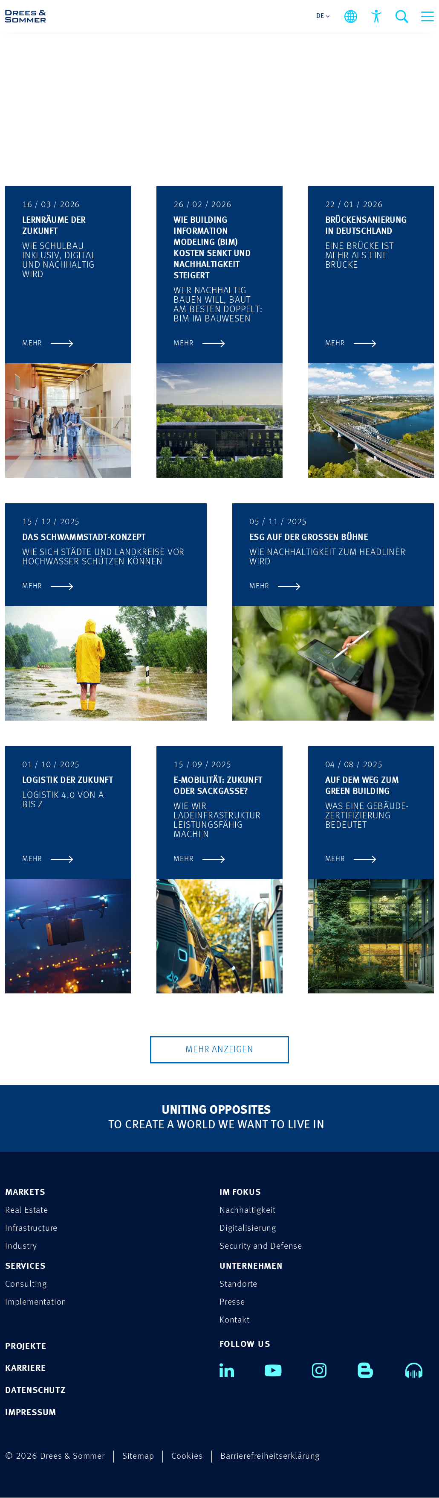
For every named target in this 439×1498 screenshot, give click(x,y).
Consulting (26, 1284)
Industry (21, 1246)
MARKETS (25, 1192)
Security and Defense (261, 1246)
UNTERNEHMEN (251, 1266)
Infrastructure (31, 1228)
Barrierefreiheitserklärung (270, 1456)
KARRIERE (25, 1368)
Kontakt (235, 1320)
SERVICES (25, 1266)
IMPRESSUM (30, 1413)
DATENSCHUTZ (35, 1391)
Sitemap (138, 1456)
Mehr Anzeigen (219, 1049)
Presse (232, 1302)
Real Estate (26, 1210)
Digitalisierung (248, 1228)
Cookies (187, 1456)
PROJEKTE (25, 1346)
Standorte (238, 1284)
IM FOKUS (240, 1192)
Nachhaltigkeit (248, 1210)
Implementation (35, 1302)
